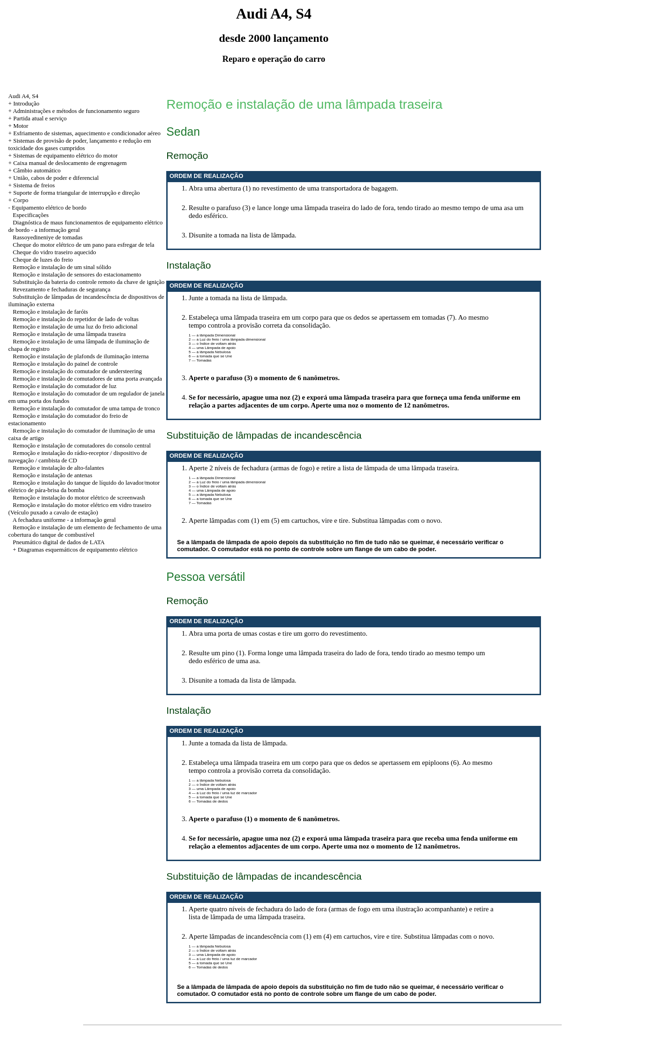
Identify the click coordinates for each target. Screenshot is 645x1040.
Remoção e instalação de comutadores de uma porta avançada (87, 378)
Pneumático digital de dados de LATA (59, 542)
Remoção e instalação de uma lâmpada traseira (69, 333)
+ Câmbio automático (34, 170)
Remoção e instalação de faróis (50, 311)
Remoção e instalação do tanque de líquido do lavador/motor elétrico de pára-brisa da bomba (84, 486)
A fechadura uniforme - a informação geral (64, 519)
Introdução (26, 103)
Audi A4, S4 (23, 95)
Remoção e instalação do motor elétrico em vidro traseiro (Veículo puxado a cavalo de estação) (79, 508)
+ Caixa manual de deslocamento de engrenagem (67, 162)
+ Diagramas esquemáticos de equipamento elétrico (75, 549)
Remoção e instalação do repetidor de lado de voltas (76, 319)
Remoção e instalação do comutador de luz (65, 385)
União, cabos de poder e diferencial (55, 177)
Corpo (20, 200)
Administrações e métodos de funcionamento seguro (76, 110)
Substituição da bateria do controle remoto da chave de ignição (89, 281)
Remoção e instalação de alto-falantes (58, 467)
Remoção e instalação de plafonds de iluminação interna (81, 356)
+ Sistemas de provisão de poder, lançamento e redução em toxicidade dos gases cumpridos (79, 144)
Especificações (31, 214)
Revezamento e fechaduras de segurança (62, 289)
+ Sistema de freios (31, 185)
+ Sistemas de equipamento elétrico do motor (63, 155)
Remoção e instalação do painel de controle (65, 363)
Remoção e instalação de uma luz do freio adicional (75, 326)
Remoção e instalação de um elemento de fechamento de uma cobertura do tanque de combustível (85, 531)
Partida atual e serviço (39, 118)
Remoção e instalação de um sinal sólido (62, 266)
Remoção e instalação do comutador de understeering (77, 371)
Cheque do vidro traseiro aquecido (54, 252)
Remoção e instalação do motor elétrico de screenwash (79, 497)
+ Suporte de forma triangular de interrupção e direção (74, 192)
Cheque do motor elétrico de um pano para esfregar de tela (84, 244)
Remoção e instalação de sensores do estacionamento (77, 274)
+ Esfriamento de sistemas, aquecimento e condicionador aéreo (84, 133)
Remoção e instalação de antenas (52, 475)
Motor (20, 125)
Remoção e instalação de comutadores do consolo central (82, 445)
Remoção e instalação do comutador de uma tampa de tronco (86, 408)
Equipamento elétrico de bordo (49, 207)
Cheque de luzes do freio (43, 259)
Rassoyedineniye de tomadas (48, 237)
